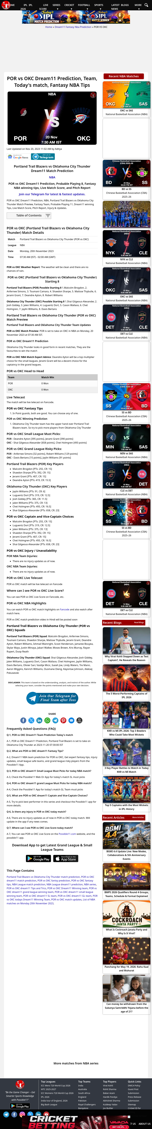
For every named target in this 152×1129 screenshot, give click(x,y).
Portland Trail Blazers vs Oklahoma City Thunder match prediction (43, 876)
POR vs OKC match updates (66, 899)
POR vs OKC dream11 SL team (40, 895)
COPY (80, 720)
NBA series (90, 884)
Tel (7, 1114)
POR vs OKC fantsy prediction (54, 880)
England (82, 1097)
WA (48, 720)
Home (48, 27)
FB (24, 720)
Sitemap (132, 1104)
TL (56, 720)
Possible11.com (67, 834)
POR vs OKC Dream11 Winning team (67, 888)
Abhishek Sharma (111, 1100)
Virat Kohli (108, 1085)
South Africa (84, 1093)
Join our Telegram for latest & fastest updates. (52, 194)
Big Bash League (49, 1104)
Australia (82, 1089)
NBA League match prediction (28, 884)
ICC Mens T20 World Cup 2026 (55, 1085)
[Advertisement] (76, 51)
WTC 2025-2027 (48, 1089)
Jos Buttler (108, 1108)
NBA (52, 177)
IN (39, 1114)
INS (23, 1114)
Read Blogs (139, 622)
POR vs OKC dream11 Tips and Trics (26, 888)
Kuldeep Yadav (110, 1104)
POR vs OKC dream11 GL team (74, 895)
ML (72, 720)
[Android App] (20, 1109)
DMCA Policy (134, 1085)
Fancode (64, 609)
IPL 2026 (45, 1097)
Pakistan (82, 1100)
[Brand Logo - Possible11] (20, 1088)
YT (47, 1114)
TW (32, 720)
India (80, 1085)
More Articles (138, 817)
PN (64, 720)
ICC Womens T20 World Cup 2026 (57, 1093)
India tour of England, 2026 (54, 1100)
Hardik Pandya (110, 1097)
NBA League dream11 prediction (64, 884)
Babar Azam (109, 1093)
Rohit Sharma (109, 1089)
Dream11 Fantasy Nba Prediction (73, 27)
